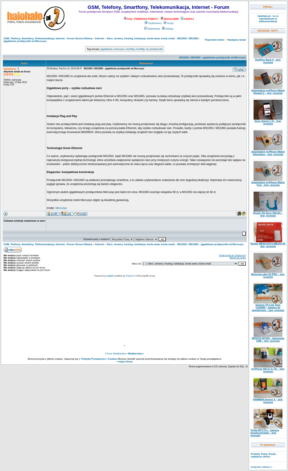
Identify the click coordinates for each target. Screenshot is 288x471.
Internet (99, 38)
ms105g (130, 49)
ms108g (140, 49)
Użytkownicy (153, 23)
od (147, 49)
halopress (10, 68)
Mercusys (61, 208)
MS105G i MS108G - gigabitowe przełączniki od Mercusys (212, 57)
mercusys (119, 49)
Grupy (169, 23)
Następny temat (237, 39)
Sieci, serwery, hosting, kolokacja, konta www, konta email (140, 38)
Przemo (129, 276)
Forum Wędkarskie (115, 353)
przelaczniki (156, 49)
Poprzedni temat (214, 39)
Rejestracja (152, 28)
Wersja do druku (238, 258)
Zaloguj (167, 28)
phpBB (109, 276)
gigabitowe (106, 49)
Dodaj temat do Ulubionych (232, 255)
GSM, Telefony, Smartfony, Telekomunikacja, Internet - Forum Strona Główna (48, 38)
